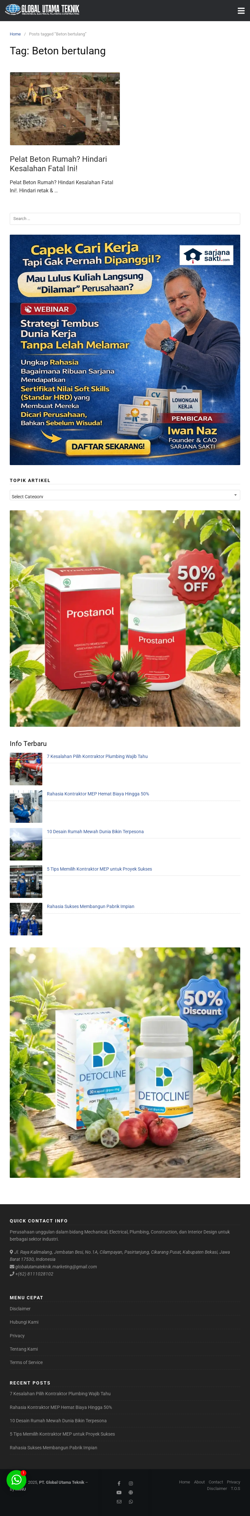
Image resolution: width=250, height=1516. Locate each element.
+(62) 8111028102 (33, 1273)
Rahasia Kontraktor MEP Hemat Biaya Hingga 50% (98, 793)
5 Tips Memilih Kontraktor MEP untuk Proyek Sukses (99, 869)
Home (15, 34)
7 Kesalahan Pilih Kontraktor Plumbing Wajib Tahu (97, 756)
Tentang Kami (24, 1349)
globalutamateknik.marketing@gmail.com (55, 1266)
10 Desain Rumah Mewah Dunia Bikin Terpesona (95, 831)
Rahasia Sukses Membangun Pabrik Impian (90, 906)
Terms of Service (26, 1362)
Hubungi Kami (24, 1322)
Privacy (17, 1335)
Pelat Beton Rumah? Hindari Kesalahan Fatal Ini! (58, 164)
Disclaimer (20, 1308)
